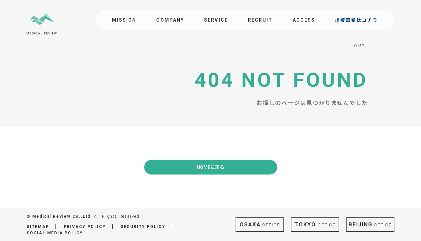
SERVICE (216, 20)
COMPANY (170, 20)
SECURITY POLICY (143, 226)
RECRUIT (260, 20)
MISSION (124, 20)
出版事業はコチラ (356, 20)
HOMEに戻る (210, 167)
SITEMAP (38, 226)
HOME (358, 45)
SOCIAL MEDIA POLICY (55, 233)
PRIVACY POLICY (85, 226)
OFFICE (260, 224)
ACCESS (304, 20)
